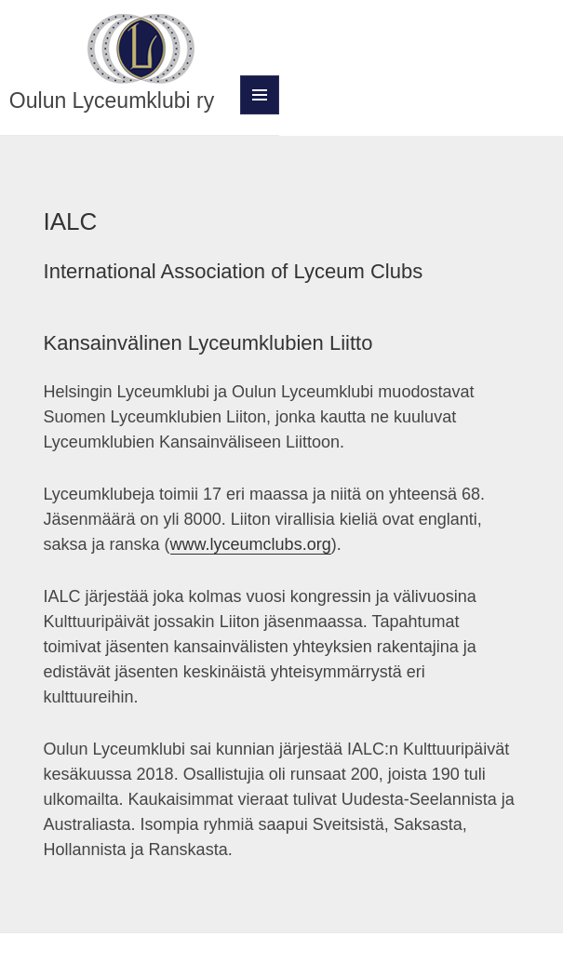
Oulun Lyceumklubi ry (111, 100)
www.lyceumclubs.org (250, 544)
